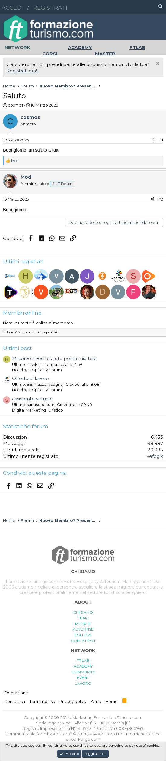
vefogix (155, 456)
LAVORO (83, 683)
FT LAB (83, 660)
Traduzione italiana (142, 733)
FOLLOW (83, 635)
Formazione (16, 692)
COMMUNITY (83, 672)
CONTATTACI (83, 640)
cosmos (15, 105)
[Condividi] (153, 139)
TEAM (83, 618)
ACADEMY (83, 666)
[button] (134, 7)
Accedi (12, 7)
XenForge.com (85, 739)
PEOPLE (83, 624)
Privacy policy (72, 701)
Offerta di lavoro (30, 378)
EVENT (83, 677)
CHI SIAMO (83, 612)
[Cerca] (160, 7)
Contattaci (14, 701)
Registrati (50, 7)
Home (111, 701)
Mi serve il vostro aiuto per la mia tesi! (54, 358)
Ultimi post (17, 348)
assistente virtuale (32, 399)
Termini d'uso (42, 701)
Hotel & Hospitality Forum (37, 369)
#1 (161, 139)
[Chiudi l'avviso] (157, 64)
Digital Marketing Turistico (37, 410)
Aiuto (96, 701)
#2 (160, 199)
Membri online (22, 313)
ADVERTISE (83, 629)
